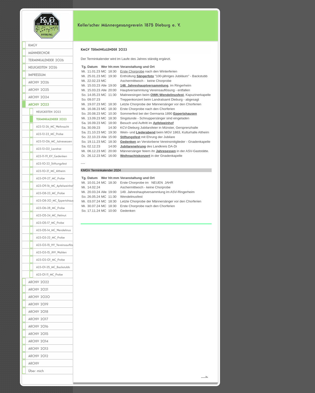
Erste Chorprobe (132, 71)
